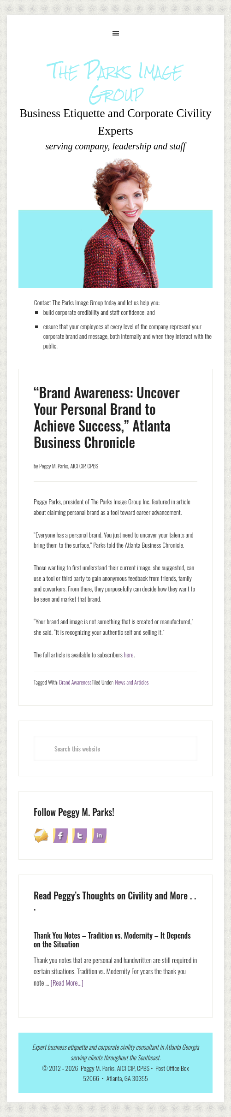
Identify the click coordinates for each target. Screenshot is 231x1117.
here (129, 654)
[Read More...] (66, 982)
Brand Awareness (75, 682)
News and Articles (131, 682)
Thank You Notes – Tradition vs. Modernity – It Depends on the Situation (112, 940)
